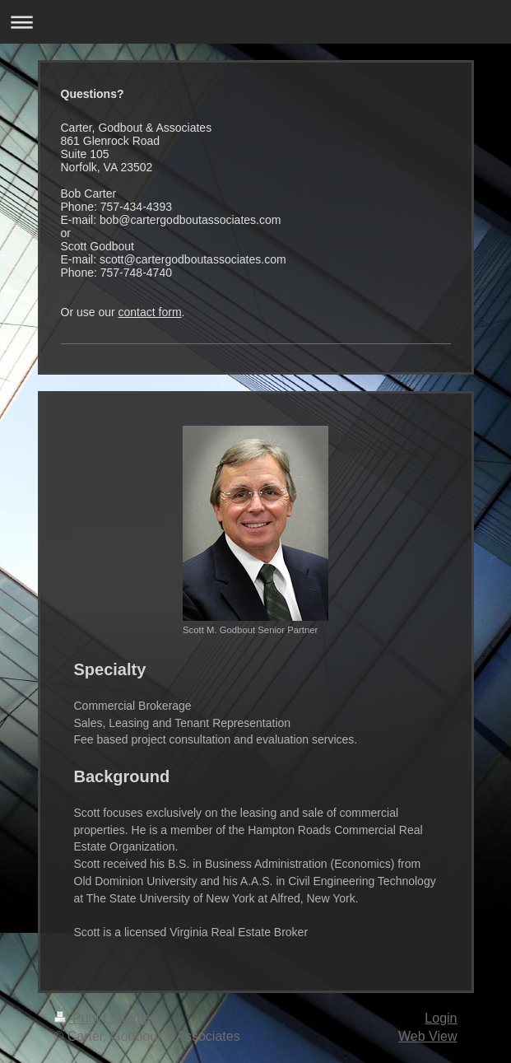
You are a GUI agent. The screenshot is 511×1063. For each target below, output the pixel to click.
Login (441, 1018)
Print (79, 1018)
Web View (427, 1036)
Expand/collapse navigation (255, 22)
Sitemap (134, 1018)
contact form (150, 312)
